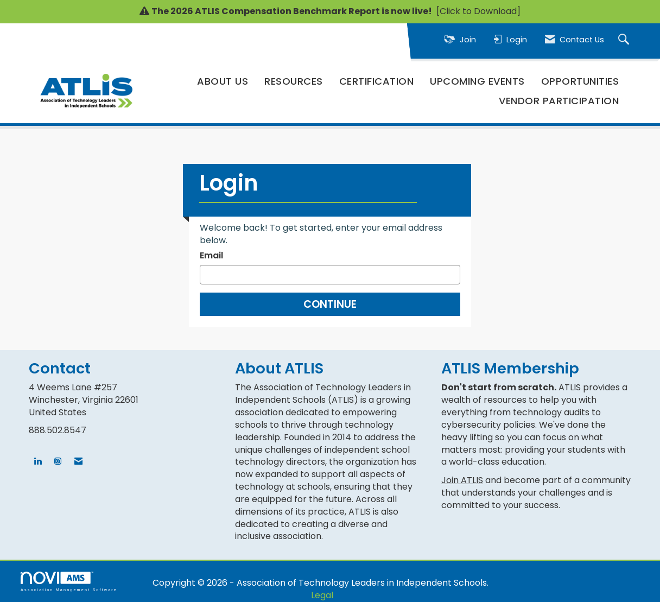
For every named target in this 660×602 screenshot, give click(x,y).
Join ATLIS (462, 480)
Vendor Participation (559, 100)
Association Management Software (69, 582)
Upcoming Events (477, 81)
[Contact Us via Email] (78, 461)
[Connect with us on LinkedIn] (38, 461)
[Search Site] (625, 40)
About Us (222, 81)
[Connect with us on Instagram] (58, 461)
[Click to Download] (477, 11)
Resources (293, 81)
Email (211, 256)
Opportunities (580, 81)
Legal (322, 595)
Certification (376, 81)
